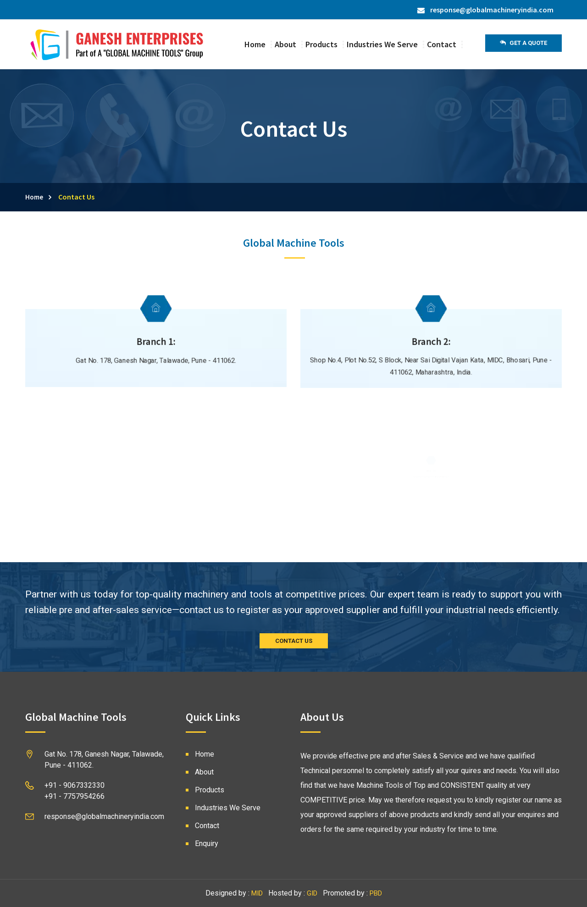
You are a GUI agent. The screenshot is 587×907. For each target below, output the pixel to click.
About (285, 44)
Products (321, 44)
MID (257, 893)
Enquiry (206, 843)
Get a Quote (523, 43)
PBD (376, 893)
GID (312, 893)
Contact (441, 44)
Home (255, 44)
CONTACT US (293, 640)
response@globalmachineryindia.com (485, 9)
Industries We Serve (382, 44)
